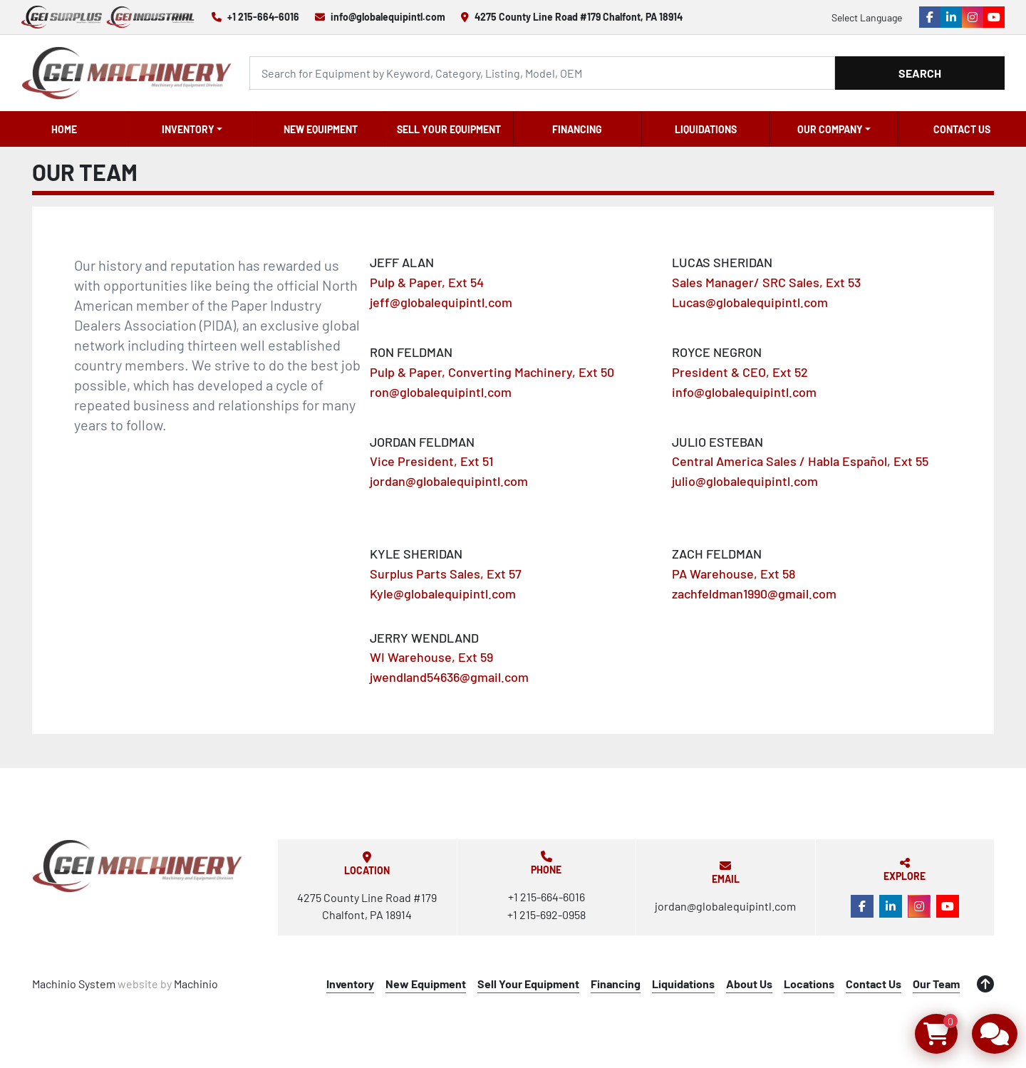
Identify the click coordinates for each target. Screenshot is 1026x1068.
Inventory (188, 129)
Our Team (936, 983)
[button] (192, 129)
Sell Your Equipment (449, 129)
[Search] (542, 73)
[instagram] (972, 17)
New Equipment (321, 129)
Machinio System (73, 983)
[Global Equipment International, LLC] (137, 866)
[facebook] (929, 17)
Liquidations (706, 129)
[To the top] (985, 984)
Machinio (196, 983)
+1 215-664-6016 (263, 17)
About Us (749, 983)
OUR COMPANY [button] (830, 129)
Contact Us (961, 129)
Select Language (866, 17)
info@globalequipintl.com (388, 17)
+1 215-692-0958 (546, 914)
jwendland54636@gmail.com (449, 677)
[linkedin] (951, 17)
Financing (577, 129)
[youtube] (994, 17)
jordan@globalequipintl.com (725, 906)
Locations (809, 983)
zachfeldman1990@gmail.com (754, 593)
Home (64, 129)
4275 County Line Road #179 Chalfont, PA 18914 (579, 17)
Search (919, 73)
